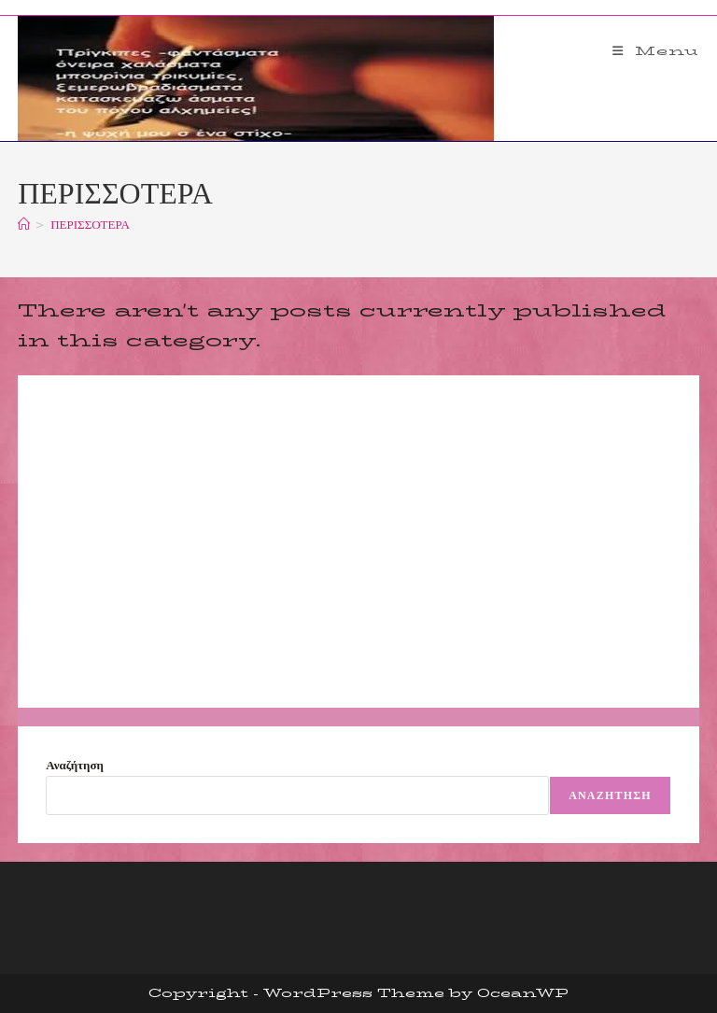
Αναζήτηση (75, 764)
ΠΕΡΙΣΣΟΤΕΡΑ (90, 224)
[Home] (24, 224)
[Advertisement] (358, 541)
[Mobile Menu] (655, 50)
